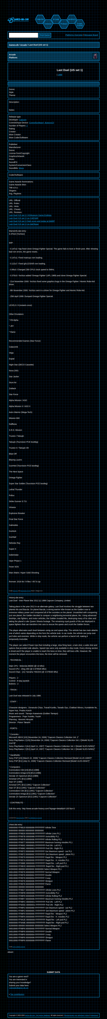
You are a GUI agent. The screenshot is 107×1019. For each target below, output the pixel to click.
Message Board (91, 35)
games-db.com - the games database (37, 1015)
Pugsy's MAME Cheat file (18, 946)
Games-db (14, 45)
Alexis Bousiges (20, 817)
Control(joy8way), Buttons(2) (41, 123)
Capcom (22, 120)
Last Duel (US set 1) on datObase (24, 224)
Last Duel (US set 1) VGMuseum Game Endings (30, 215)
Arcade (23, 45)
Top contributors (17, 994)
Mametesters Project (25, 591)
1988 (60, 75)
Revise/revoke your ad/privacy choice (76, 1015)
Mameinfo (15, 591)
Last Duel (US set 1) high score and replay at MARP (32, 221)
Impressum (94, 1015)
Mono (21, 168)
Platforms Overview (74, 35)
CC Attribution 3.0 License (35, 817)
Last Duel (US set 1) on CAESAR (23, 218)
